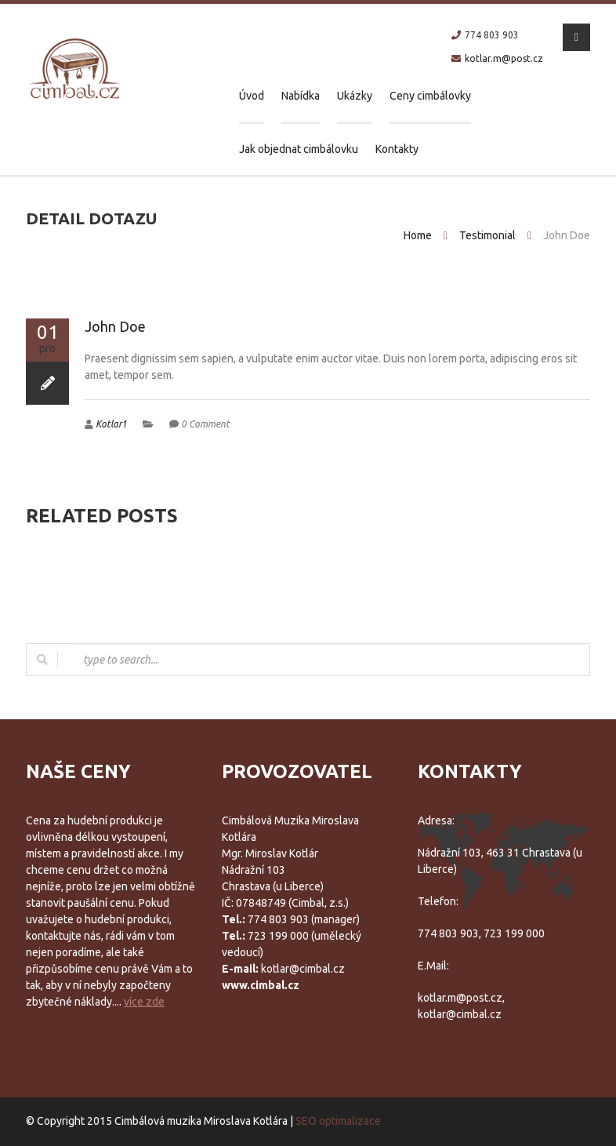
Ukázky (354, 95)
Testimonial (487, 235)
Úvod (251, 95)
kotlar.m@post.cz (504, 58)
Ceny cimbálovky (430, 95)
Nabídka (300, 95)
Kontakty (397, 149)
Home (418, 235)
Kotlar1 (111, 424)
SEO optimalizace (338, 1121)
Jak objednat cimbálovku (298, 149)
